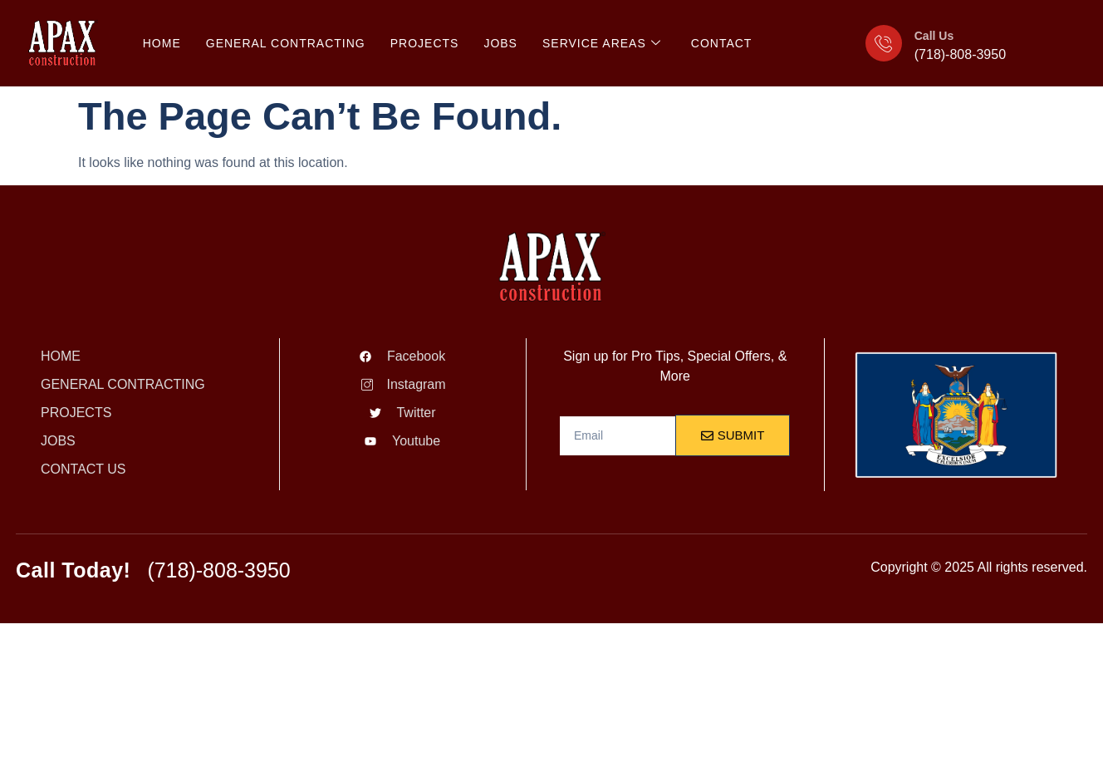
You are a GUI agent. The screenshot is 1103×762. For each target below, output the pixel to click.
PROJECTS (424, 43)
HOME (162, 43)
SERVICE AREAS (601, 43)
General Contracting (285, 43)
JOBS (500, 43)
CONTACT (721, 43)
